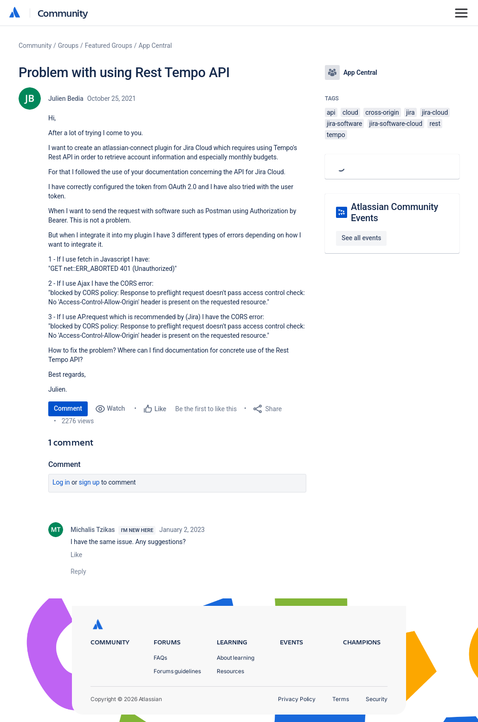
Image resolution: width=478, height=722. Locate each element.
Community (63, 13)
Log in (61, 482)
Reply (78, 571)
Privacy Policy (297, 699)
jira (410, 112)
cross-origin (382, 112)
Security (377, 699)
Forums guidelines (177, 671)
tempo (336, 134)
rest (434, 123)
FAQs (160, 657)
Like (76, 554)
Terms (340, 699)
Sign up (89, 482)
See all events (361, 238)
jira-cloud (435, 112)
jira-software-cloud (395, 123)
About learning (235, 657)
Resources (230, 671)
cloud (350, 112)
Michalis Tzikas (93, 529)
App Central (155, 45)
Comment (68, 408)
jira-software (344, 123)
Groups (68, 45)
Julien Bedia (66, 98)
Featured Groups (108, 45)
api (331, 112)
